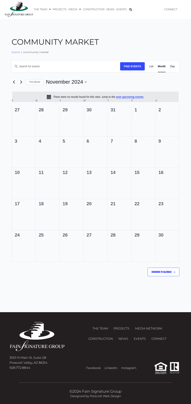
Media (74, 9)
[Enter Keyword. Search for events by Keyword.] (66, 66)
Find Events (132, 66)
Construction (93, 9)
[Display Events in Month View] (162, 66)
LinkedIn (111, 368)
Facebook (93, 368)
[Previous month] (14, 82)
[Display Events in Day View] (172, 66)
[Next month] (21, 82)
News (110, 9)
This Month (34, 82)
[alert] (95, 97)
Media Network (148, 328)
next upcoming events (129, 96)
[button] (42, 9)
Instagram (128, 368)
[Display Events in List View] (151, 66)
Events (121, 9)
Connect (170, 9)
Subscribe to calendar (161, 272)
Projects (60, 9)
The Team (42, 9)
